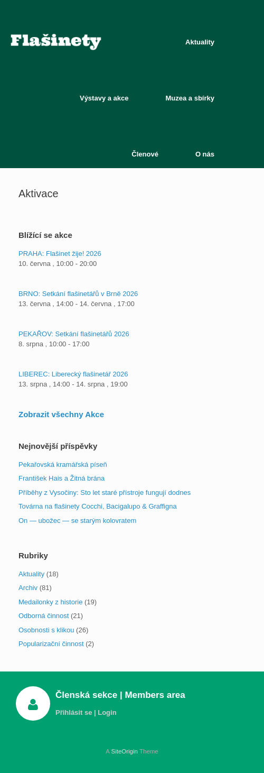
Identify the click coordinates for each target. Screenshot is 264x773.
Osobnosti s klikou (46, 630)
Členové (144, 154)
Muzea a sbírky (190, 98)
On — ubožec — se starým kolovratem (77, 520)
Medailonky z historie (50, 602)
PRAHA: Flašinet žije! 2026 (59, 253)
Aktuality (199, 42)
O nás (204, 154)
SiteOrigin (124, 751)
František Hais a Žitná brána (61, 478)
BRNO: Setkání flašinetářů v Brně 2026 (78, 294)
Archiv (27, 588)
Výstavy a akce (104, 98)
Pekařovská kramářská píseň (62, 464)
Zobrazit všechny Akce (61, 414)
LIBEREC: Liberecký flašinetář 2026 (73, 374)
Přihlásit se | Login (88, 712)
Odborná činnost (43, 616)
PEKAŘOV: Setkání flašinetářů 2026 (73, 334)
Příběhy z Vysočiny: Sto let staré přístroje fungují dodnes (104, 492)
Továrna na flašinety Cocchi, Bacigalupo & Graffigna (97, 506)
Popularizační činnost (51, 644)
